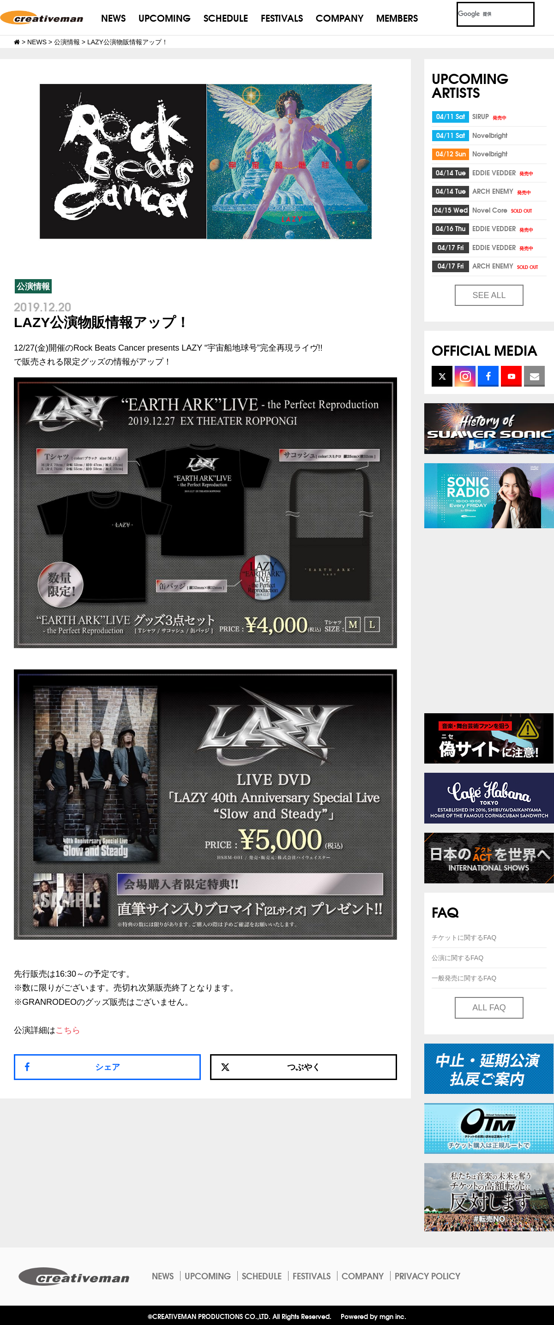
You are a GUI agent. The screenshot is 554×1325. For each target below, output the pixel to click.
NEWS (113, 17)
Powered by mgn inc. (373, 1316)
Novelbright (489, 135)
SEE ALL (489, 295)
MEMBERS (397, 17)
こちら (67, 1030)
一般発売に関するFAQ (464, 978)
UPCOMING (164, 17)
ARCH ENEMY (502, 191)
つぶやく (270, 1067)
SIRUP (490, 116)
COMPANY (339, 17)
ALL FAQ (489, 1007)
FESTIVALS (282, 17)
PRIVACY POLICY (427, 1275)
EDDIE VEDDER (503, 172)
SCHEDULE (226, 17)
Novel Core (502, 210)
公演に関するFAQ (457, 957)
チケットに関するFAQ (464, 937)
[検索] (484, 14)
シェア (107, 1067)
